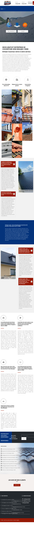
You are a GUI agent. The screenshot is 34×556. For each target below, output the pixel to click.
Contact (22, 31)
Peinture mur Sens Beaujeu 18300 (8, 453)
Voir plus (17, 485)
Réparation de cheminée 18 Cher (19, 506)
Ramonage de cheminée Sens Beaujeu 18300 (10, 457)
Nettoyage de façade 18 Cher (7, 505)
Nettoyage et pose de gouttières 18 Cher (9, 502)
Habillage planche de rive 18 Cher (19, 501)
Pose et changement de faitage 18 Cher (9, 508)
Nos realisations (11, 31)
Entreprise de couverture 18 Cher (8, 499)
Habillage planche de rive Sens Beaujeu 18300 (10, 455)
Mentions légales (16, 520)
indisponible (17, 3)
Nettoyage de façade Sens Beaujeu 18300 (9, 465)
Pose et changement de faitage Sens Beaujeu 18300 (11, 467)
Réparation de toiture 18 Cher (18, 512)
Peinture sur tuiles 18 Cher (7, 511)
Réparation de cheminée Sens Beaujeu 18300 (10, 451)
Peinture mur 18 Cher (17, 503)
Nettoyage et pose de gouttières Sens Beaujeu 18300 (11, 463)
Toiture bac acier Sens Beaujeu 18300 (8, 449)
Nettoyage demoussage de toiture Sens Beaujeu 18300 (11, 459)
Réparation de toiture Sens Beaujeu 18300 (9, 461)
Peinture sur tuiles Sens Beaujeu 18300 (9, 469)
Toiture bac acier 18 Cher (17, 509)
